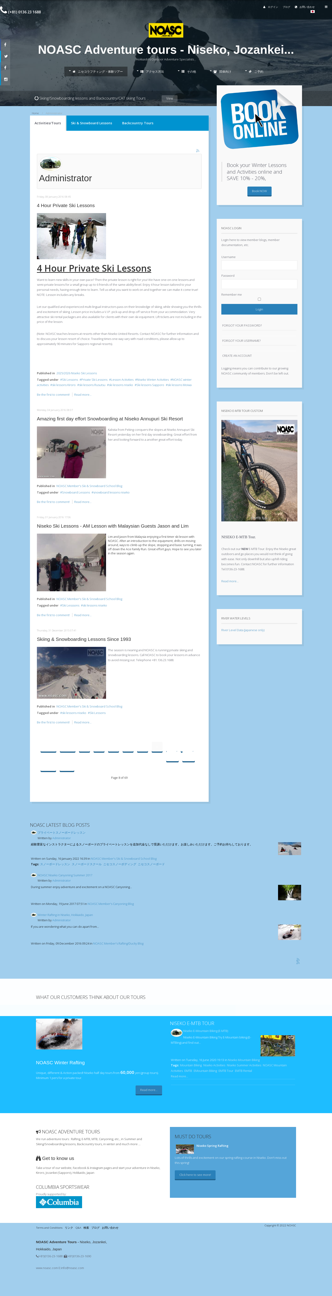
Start (48, 747)
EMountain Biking (205, 1071)
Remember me (231, 294)
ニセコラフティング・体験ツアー (98, 71)
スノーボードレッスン (55, 864)
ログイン (265, 7)
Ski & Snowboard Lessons (91, 123)
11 (172, 756)
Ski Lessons (70, 380)
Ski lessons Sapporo (150, 385)
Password (227, 275)
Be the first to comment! (53, 394)
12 (188, 756)
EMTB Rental (243, 1071)
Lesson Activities (122, 380)
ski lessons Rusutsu (92, 385)
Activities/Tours (48, 123)
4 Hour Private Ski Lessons (66, 205)
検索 (86, 1227)
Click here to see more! (195, 1175)
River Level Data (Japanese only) (242, 630)
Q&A (78, 1227)
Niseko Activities (214, 1065)
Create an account (237, 356)
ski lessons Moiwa (180, 385)
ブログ (281, 7)
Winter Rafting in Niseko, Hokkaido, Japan (65, 915)
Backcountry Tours (137, 123)
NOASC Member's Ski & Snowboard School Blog (89, 486)
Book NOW (259, 191)
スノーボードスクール (87, 864)
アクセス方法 (152, 71)
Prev (68, 747)
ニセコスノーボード (151, 864)
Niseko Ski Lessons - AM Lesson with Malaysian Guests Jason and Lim (113, 526)
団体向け (222, 71)
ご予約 (256, 71)
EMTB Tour (226, 1071)
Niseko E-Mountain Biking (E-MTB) (205, 1031)
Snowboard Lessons (76, 492)
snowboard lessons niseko (111, 492)
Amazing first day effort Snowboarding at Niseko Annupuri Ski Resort (110, 418)
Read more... (83, 394)
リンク (69, 1227)
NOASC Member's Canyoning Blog (111, 904)
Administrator (61, 838)
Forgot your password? (242, 325)
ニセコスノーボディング (119, 864)
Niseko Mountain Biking (244, 1060)
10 (187, 747)
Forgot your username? (241, 341)
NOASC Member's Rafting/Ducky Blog (118, 943)
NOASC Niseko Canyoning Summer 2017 (65, 875)
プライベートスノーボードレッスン (62, 832)
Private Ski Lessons (94, 380)
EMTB (188, 1071)
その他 (188, 71)
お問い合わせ (299, 7)
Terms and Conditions (49, 1227)
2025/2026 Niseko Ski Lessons (76, 373)
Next (48, 766)
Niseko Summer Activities (244, 1065)
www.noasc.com (47, 1268)
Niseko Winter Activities (153, 380)
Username (228, 257)
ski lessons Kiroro (64, 385)
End (67, 766)
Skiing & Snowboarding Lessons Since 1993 (84, 639)
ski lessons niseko (121, 385)
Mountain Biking (191, 1065)
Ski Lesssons (70, 605)
